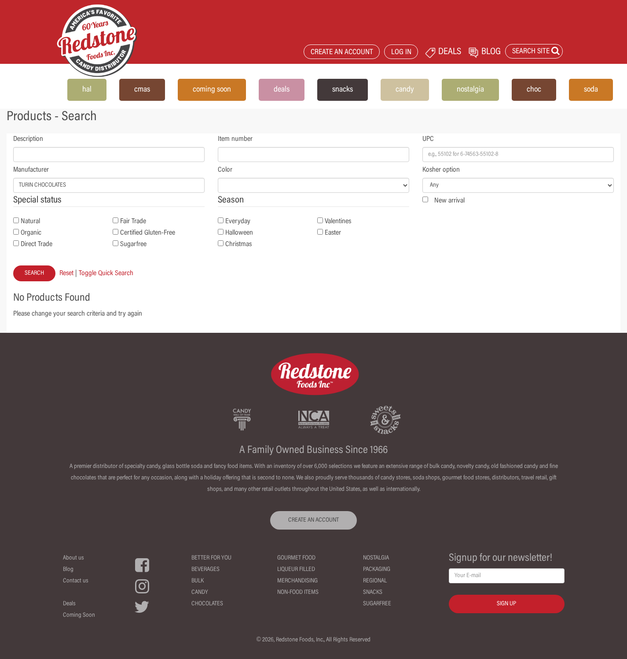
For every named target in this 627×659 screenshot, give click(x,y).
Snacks (372, 592)
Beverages (205, 570)
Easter (333, 232)
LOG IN (401, 52)
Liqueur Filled (296, 570)
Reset (66, 273)
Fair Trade (133, 221)
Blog (68, 570)
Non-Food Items (298, 592)
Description (28, 139)
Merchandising (297, 581)
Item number (235, 139)
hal (87, 90)
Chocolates (207, 604)
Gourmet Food (296, 558)
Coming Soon (79, 615)
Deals (69, 604)
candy (405, 90)
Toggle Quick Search (106, 273)
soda (591, 90)
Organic (31, 232)
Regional (375, 581)
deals (282, 90)
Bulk (197, 581)
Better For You (211, 558)
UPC (428, 139)
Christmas (238, 244)
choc (534, 90)
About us (73, 558)
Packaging (376, 570)
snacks (342, 90)
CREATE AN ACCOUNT (342, 52)
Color (225, 169)
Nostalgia (376, 558)
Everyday (237, 221)
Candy (199, 592)
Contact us (75, 581)
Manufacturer (31, 169)
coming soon (212, 90)
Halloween (239, 232)
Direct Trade (36, 244)
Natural (30, 221)
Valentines (338, 221)
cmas (142, 90)
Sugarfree (133, 244)
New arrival (449, 200)
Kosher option (441, 169)
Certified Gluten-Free (147, 232)
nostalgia (470, 90)
